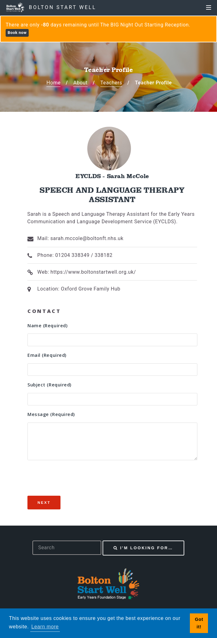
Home (53, 83)
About (80, 83)
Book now (17, 32)
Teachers (111, 83)
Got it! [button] (199, 623)
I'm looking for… (146, 548)
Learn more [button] (45, 626)
